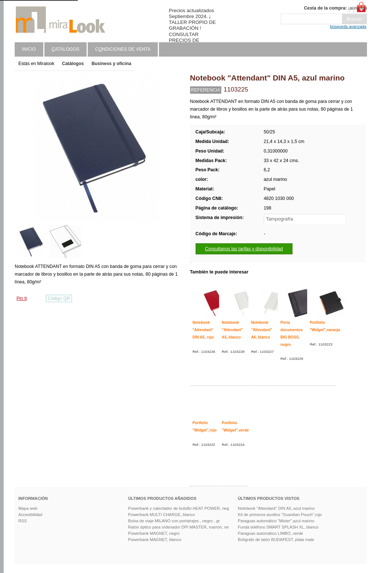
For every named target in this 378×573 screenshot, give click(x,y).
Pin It (22, 298)
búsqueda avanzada (348, 26)
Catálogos (73, 63)
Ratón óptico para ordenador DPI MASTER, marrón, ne (178, 527)
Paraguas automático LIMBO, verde (270, 533)
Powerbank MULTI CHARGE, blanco (161, 514)
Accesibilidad (30, 514)
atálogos (66, 49)
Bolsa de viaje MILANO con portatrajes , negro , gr (174, 521)
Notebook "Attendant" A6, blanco (261, 329)
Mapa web (27, 508)
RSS (22, 521)
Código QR (59, 298)
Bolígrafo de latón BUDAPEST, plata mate (276, 539)
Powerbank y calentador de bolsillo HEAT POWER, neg (178, 508)
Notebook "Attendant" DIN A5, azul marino (276, 508)
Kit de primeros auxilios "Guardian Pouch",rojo (280, 514)
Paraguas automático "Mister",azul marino (276, 521)
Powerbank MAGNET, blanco (154, 539)
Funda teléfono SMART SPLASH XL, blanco (278, 527)
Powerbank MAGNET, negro (154, 533)
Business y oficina (111, 63)
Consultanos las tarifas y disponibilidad (244, 248)
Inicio (29, 49)
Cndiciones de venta (122, 49)
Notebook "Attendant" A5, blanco (232, 329)
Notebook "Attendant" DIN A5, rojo (203, 329)
